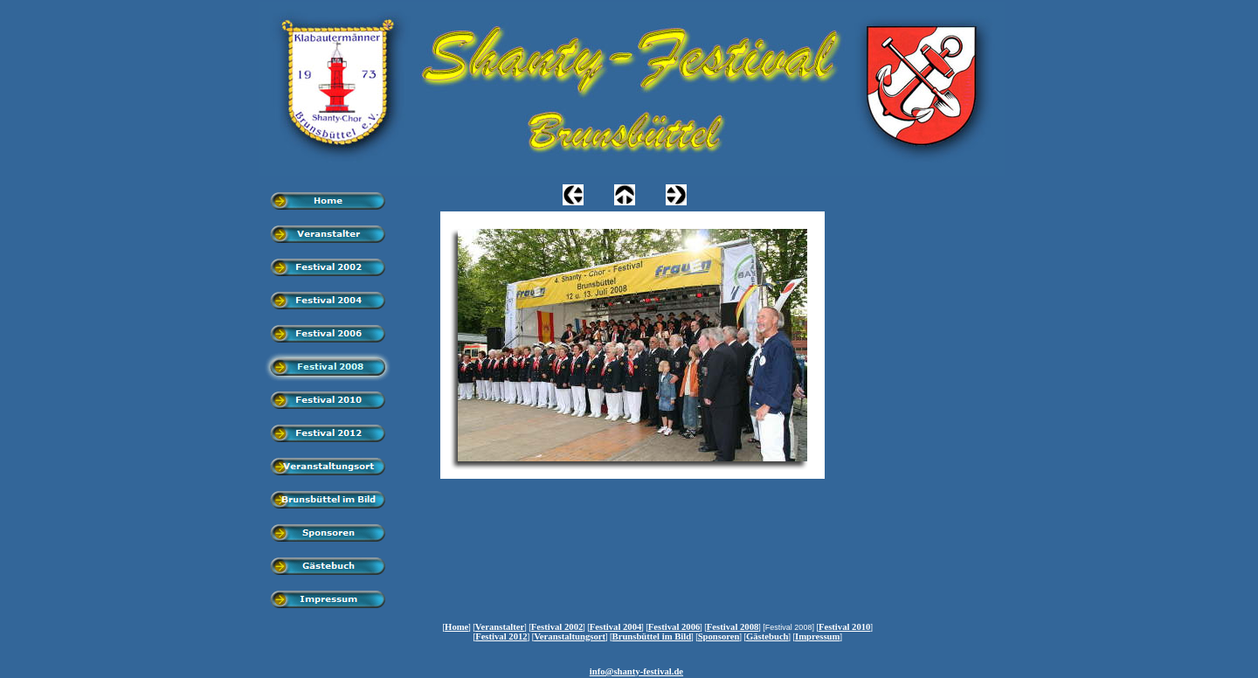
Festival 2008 (733, 627)
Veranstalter (499, 627)
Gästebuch (767, 636)
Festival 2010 (845, 627)
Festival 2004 (616, 627)
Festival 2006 (674, 627)
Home (456, 627)
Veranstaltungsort (569, 636)
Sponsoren (719, 636)
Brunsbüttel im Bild (652, 636)
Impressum (817, 636)
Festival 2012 (501, 636)
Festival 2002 (557, 627)
